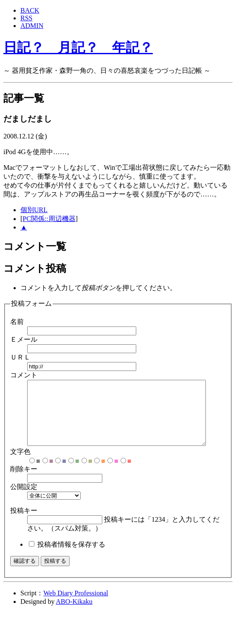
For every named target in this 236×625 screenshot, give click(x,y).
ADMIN (31, 25)
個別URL (34, 209)
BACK (29, 10)
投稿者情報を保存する (71, 557)
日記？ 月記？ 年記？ (78, 47)
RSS (26, 18)
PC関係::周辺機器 (48, 218)
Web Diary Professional (75, 605)
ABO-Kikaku (74, 614)
